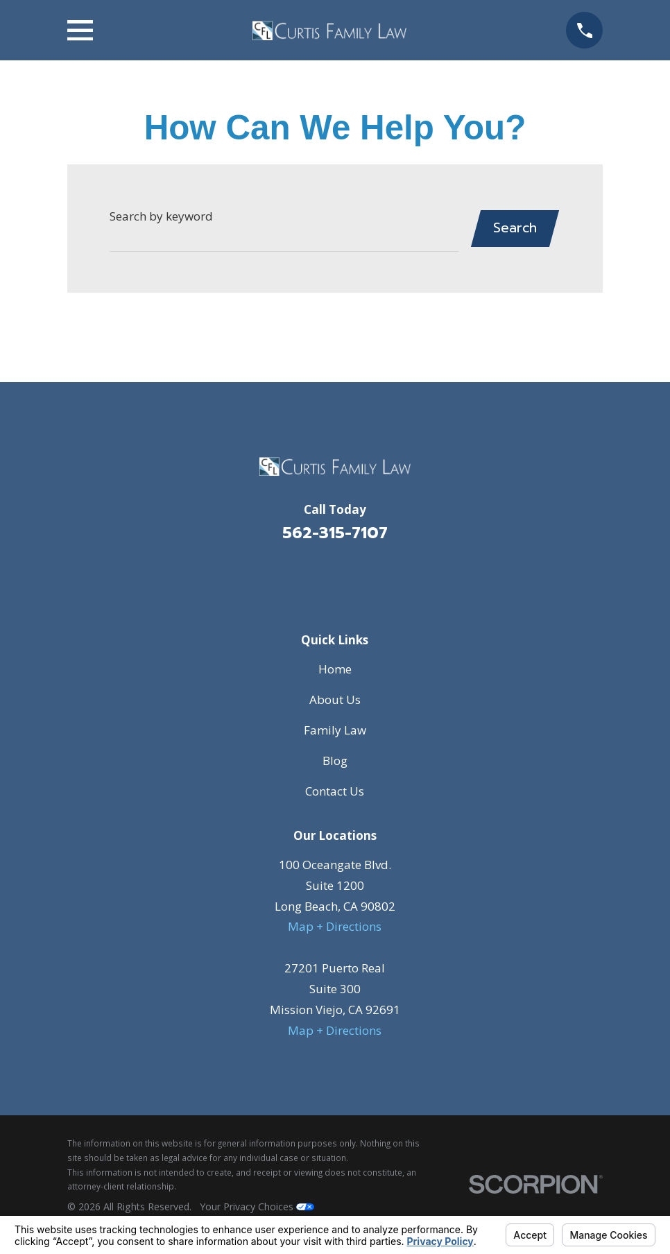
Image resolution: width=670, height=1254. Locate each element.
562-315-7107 (335, 533)
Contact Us (334, 791)
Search (514, 228)
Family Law (335, 730)
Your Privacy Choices (257, 1206)
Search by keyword (161, 216)
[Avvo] (353, 577)
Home (335, 669)
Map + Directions (334, 926)
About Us (335, 699)
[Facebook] (316, 577)
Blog (335, 760)
